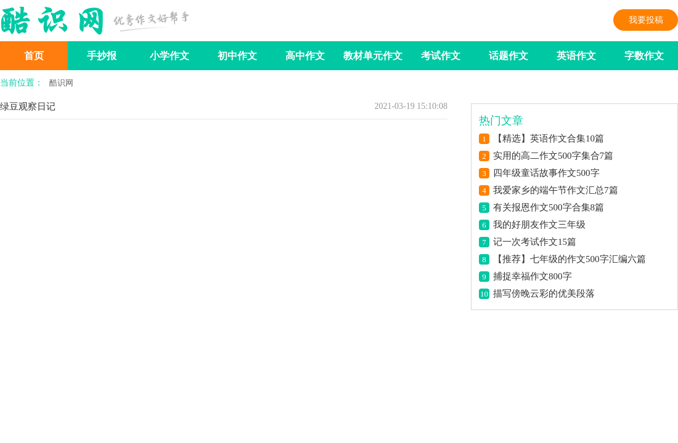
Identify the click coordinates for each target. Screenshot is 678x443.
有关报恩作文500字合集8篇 (548, 207)
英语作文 (576, 55)
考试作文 (440, 55)
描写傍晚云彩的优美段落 (544, 293)
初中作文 (237, 55)
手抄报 (101, 55)
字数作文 (644, 55)
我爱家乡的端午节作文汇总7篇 (555, 190)
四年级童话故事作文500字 (546, 173)
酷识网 (61, 82)
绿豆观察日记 (27, 106)
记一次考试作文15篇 (534, 242)
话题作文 (508, 55)
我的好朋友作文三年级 (539, 224)
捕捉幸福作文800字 (532, 276)
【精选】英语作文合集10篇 (548, 138)
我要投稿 (646, 20)
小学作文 (169, 55)
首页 (34, 55)
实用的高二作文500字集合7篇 (553, 156)
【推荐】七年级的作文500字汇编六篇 (569, 259)
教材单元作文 (372, 55)
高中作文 (305, 55)
